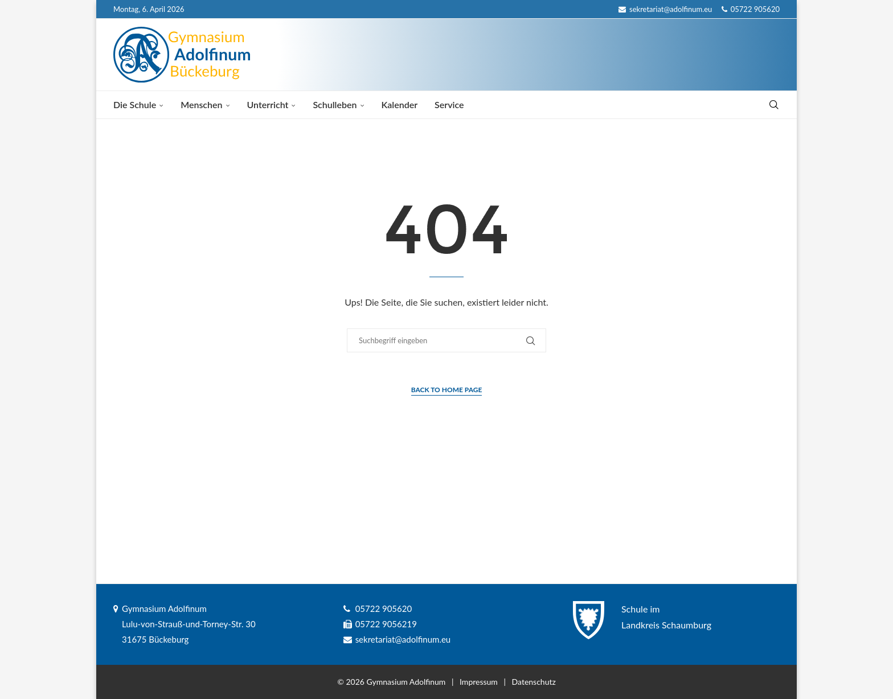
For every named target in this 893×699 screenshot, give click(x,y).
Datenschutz (534, 681)
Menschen (201, 104)
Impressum (479, 681)
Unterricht (268, 104)
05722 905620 (751, 9)
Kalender (400, 104)
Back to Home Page (446, 389)
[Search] (774, 104)
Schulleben (335, 104)
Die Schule (134, 104)
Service (449, 104)
